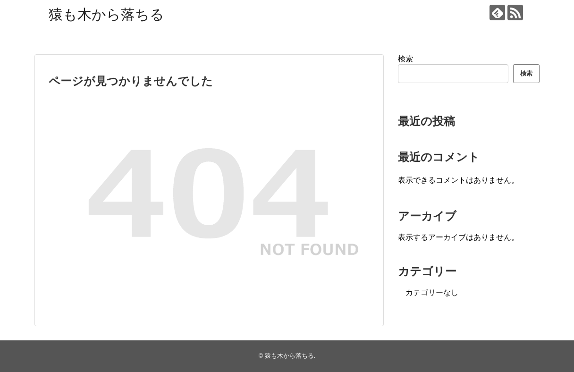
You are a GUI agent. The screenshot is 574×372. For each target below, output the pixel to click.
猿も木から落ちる (106, 14)
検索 (405, 59)
